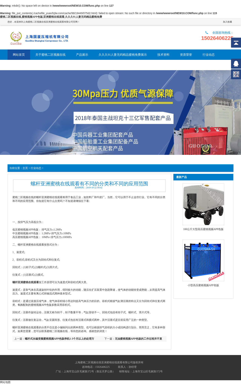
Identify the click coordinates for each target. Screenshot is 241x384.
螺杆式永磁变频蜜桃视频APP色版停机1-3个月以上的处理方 (59, 338)
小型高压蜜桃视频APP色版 (203, 285)
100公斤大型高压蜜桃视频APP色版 (203, 229)
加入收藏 (227, 22)
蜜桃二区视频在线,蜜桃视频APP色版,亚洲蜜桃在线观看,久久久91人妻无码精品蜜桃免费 (51, 16)
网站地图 (5, 382)
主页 (25, 168)
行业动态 (36, 168)
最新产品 (181, 177)
